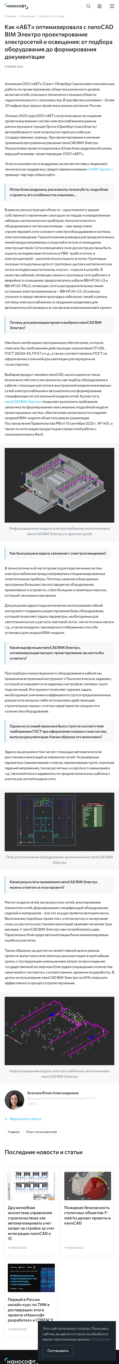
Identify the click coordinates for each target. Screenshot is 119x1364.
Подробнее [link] (101, 1339)
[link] (16, 6)
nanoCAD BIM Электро (23, 401)
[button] (88, 6)
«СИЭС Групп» (98, 169)
